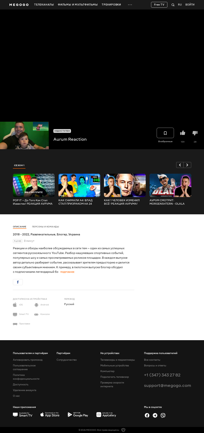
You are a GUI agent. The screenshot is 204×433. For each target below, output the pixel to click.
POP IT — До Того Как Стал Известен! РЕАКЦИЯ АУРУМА (33, 202)
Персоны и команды (45, 226)
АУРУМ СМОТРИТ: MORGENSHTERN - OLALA (167, 202)
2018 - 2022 (21, 234)
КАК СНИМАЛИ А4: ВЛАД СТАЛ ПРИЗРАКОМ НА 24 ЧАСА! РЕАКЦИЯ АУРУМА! (76, 202)
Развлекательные (43, 234)
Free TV (159, 4)
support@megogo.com (167, 385)
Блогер (62, 234)
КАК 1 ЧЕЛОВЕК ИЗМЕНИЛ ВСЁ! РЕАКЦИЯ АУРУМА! (122, 202)
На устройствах (109, 353)
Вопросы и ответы (155, 365)
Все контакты (152, 360)
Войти (190, 4)
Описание (19, 226)
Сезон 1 (19, 165)
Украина (74, 234)
